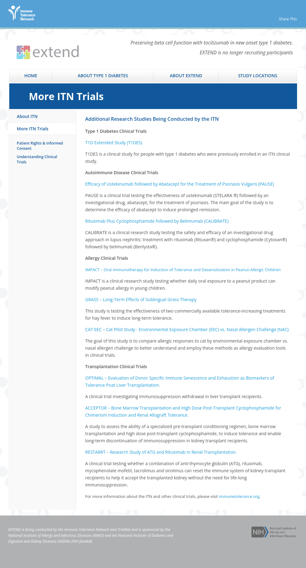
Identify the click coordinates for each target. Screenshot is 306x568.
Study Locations (257, 75)
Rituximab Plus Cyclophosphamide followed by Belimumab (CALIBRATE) (157, 221)
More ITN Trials (33, 129)
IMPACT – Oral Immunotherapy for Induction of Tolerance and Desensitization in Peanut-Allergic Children (183, 269)
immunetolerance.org (239, 496)
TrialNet (123, 529)
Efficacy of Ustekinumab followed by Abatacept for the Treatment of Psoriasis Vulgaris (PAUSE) (179, 184)
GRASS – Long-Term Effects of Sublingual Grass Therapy (141, 299)
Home (30, 75)
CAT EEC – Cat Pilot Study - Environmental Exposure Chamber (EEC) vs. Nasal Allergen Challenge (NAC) (187, 329)
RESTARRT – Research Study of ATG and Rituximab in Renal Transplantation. (161, 452)
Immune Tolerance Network (86, 529)
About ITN (27, 116)
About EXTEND (186, 75)
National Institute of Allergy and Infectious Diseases (50, 535)
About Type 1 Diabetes (103, 75)
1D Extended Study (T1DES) (115, 142)
